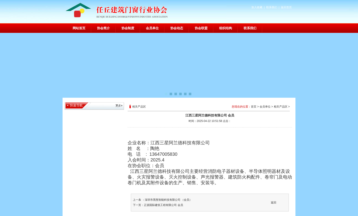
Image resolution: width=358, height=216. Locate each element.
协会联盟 (201, 28)
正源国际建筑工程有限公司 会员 (163, 205)
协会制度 (127, 28)
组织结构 (225, 28)
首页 (253, 106)
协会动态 (176, 28)
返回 (273, 202)
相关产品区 (280, 106)
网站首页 (79, 28)
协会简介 (103, 28)
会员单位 (152, 28)
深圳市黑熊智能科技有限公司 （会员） (168, 199)
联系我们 (271, 7)
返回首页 (286, 7)
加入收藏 (256, 7)
